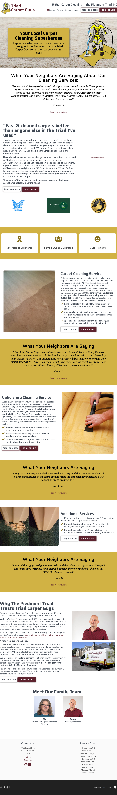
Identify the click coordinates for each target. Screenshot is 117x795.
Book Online (108, 10)
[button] (51, 10)
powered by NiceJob (97, 158)
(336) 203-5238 (90, 10)
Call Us (28, 757)
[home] (17, 8)
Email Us (28, 760)
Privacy (109, 787)
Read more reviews (58, 112)
